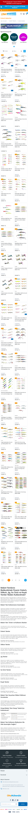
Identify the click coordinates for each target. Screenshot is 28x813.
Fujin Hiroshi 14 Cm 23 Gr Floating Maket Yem (6, 368)
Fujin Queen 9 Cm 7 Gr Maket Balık (6, 194)
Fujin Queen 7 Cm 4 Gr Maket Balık (19, 169)
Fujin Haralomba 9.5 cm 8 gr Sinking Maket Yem (6, 443)
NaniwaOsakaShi (4, 390)
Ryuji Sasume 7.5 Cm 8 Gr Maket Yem (20, 343)
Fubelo (2, 266)
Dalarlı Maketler (21, 20)
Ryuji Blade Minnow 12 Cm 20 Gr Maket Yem (20, 244)
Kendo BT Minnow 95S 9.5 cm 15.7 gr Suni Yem (20, 418)
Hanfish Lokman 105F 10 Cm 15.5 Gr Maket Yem (6, 169)
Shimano (2, 142)
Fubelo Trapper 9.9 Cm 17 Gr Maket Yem (6, 269)
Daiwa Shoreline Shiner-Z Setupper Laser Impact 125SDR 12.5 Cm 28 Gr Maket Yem (6, 96)
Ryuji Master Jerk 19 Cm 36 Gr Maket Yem (7, 542)
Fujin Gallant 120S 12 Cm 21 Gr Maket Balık (6, 318)
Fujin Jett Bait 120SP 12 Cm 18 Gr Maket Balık (7, 567)
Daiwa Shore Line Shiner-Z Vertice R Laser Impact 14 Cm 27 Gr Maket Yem (21, 319)
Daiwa (2, 67)
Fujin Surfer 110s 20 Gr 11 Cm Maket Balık (20, 393)
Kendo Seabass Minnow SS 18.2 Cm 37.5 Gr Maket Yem (6, 245)
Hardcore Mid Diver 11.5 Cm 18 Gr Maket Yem (6, 219)
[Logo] (8, 13)
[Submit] (22, 804)
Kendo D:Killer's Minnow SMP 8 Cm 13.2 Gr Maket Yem (20, 369)
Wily (2, 415)
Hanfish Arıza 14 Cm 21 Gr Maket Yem (7, 119)
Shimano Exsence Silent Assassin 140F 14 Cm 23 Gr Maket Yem (21, 145)
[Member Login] (24, 14)
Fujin (16, 167)
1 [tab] (14, 46)
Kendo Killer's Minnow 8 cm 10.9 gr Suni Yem (7, 467)
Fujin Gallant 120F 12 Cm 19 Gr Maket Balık (21, 293)
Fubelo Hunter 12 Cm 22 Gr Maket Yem (7, 293)
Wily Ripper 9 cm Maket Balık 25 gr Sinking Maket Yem (6, 419)
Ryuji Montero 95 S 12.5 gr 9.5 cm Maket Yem (6, 492)
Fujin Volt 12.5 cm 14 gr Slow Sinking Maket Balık (20, 443)
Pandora (16, 117)
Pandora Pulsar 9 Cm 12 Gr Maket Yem (21, 119)
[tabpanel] (4, 38)
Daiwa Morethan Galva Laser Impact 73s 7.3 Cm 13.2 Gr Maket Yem (20, 71)
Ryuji (16, 92)
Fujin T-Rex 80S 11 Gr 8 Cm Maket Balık (21, 567)
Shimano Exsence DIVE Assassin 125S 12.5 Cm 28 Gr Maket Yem (7, 145)
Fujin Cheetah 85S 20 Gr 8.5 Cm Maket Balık (21, 542)
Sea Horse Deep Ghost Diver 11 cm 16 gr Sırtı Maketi (20, 468)
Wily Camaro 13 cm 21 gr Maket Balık (20, 492)
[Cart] (26, 14)
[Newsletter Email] (14, 804)
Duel (2, 216)
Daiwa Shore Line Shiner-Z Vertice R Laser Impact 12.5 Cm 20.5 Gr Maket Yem (7, 344)
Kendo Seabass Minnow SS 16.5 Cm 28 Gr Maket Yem (20, 220)
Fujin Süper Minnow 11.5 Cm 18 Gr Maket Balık (20, 194)
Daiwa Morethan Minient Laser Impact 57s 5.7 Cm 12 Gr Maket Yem (6, 71)
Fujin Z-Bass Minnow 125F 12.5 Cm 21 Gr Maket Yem (20, 517)
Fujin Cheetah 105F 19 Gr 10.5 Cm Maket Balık (6, 517)
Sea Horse (16, 465)
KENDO (16, 216)
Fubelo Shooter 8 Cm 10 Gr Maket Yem (21, 269)
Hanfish (2, 117)
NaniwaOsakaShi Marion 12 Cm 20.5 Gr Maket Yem (6, 393)
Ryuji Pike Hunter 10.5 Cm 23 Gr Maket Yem (20, 95)
